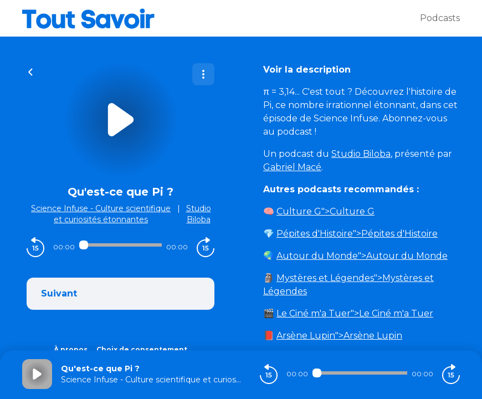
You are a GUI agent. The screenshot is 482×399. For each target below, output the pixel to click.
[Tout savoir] (221, 18)
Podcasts (440, 18)
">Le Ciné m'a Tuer (354, 313)
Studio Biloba (361, 154)
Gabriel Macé (292, 167)
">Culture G (325, 211)
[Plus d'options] (203, 74)
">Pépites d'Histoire (357, 233)
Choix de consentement (141, 349)
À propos (71, 349)
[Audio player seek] (120, 245)
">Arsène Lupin (339, 335)
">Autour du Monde (362, 255)
